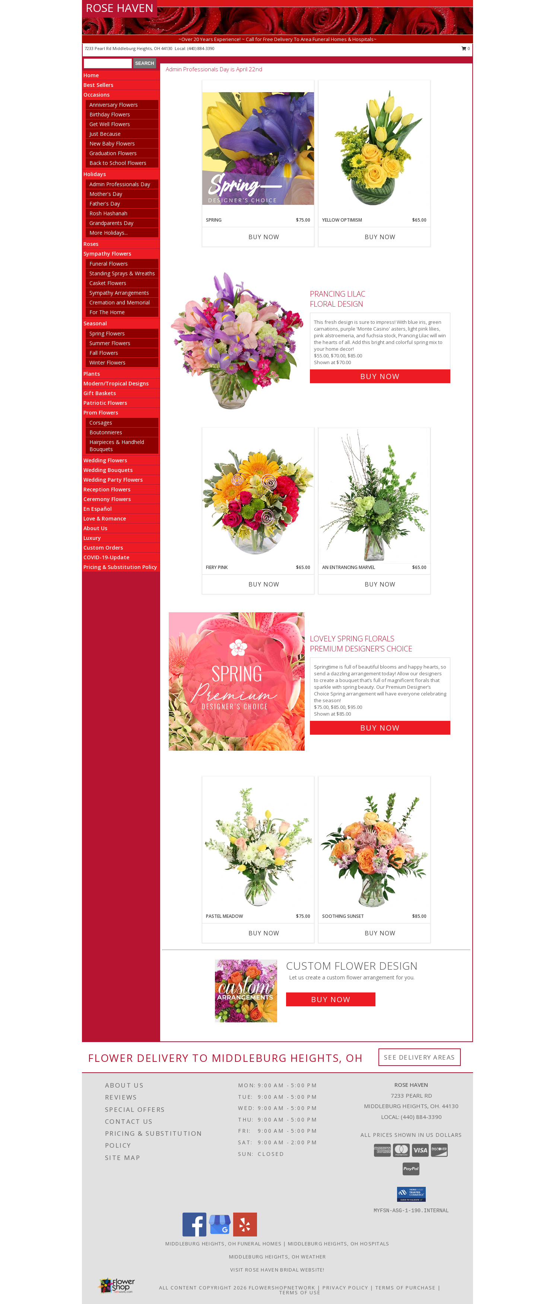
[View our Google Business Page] (220, 1234)
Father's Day (104, 203)
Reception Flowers (106, 489)
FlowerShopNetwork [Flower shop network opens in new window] (282, 1287)
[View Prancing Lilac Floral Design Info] (237, 333)
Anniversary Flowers (113, 104)
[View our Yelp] (245, 1234)
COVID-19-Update (106, 557)
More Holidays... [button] (108, 232)
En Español (97, 508)
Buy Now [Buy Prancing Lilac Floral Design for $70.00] (380, 376)
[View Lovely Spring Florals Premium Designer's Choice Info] (237, 681)
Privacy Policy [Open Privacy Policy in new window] (345, 1287)
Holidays (94, 174)
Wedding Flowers (105, 460)
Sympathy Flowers (107, 253)
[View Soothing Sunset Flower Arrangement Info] (374, 845)
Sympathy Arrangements (119, 292)
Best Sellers (98, 84)
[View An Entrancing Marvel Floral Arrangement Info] (374, 496)
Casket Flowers (107, 283)
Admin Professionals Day (119, 184)
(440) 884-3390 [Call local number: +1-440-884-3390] (201, 48)
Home (91, 75)
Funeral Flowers (108, 263)
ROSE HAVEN (119, 7)
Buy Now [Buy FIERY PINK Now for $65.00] (263, 584)
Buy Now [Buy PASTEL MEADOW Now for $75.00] (263, 933)
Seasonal (95, 323)
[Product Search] (108, 63)
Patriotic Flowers (105, 402)
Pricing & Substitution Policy (120, 566)
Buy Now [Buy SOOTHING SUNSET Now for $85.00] (380, 933)
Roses (90, 243)
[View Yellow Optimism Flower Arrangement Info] (374, 148)
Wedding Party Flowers (113, 479)
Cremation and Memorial (119, 302)
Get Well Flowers (109, 124)
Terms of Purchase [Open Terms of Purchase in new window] (405, 1287)
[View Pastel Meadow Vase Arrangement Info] (258, 845)
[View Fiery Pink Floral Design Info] (258, 495)
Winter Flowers (107, 362)
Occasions (96, 94)
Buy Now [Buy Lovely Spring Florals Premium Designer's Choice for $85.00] (380, 728)
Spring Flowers (107, 333)
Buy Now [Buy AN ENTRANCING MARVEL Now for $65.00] (380, 584)
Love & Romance (104, 518)
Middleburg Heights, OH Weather (277, 1256)
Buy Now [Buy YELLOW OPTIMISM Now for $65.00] (380, 237)
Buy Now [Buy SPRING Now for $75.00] (263, 237)
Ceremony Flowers (107, 499)
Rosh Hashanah (108, 213)
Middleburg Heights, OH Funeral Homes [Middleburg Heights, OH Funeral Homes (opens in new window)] (223, 1243)
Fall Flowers (103, 352)
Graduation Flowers (113, 153)
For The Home (107, 312)
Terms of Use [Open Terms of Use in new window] (300, 1292)
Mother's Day (105, 193)
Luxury (92, 537)
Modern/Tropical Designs (116, 383)
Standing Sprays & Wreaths (122, 273)
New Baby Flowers (112, 143)
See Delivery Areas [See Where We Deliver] (419, 1057)
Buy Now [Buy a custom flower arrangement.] (331, 999)
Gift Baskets (99, 393)
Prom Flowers (100, 412)
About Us (95, 528)
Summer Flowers (109, 343)
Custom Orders (103, 547)
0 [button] (465, 48)
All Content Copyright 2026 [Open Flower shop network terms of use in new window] (203, 1287)
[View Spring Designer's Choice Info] (258, 148)
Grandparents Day (111, 222)
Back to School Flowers (117, 162)
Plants (91, 373)
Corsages (100, 422)
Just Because (105, 133)
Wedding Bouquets (108, 469)
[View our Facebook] (194, 1234)
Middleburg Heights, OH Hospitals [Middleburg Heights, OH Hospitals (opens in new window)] (339, 1243)
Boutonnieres (105, 432)
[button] (411, 1194)
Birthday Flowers (109, 114)
